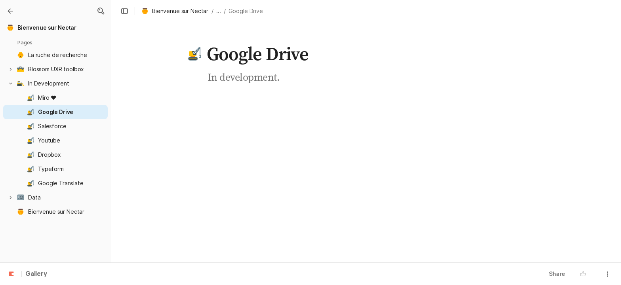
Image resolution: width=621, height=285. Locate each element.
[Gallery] (10, 11)
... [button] (218, 11)
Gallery (36, 274)
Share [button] (557, 273)
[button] (100, 11)
